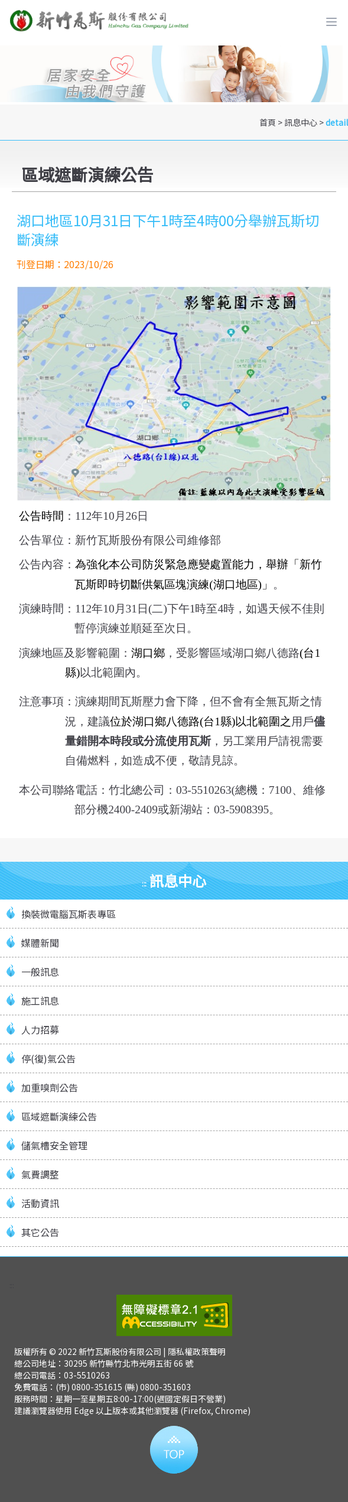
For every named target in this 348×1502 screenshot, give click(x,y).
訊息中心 (300, 122)
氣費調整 (40, 1174)
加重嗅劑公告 (49, 1087)
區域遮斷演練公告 (59, 1116)
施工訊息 (40, 1000)
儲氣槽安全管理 (54, 1145)
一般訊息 (40, 972)
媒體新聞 (40, 943)
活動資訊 (40, 1203)
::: (11, 1285)
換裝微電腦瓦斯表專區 (68, 914)
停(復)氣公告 (48, 1058)
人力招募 (40, 1029)
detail (337, 122)
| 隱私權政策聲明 (194, 1351)
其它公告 (40, 1232)
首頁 (267, 122)
